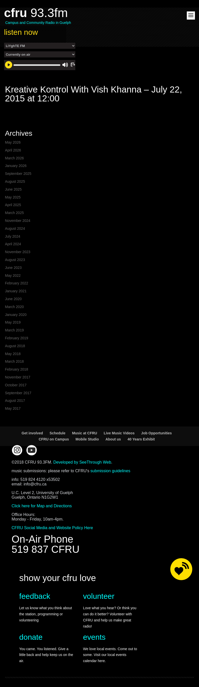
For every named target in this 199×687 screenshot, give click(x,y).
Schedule (57, 433)
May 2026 (13, 142)
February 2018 (16, 369)
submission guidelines (110, 471)
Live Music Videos (119, 433)
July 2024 (12, 236)
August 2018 (15, 346)
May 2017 (13, 408)
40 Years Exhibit (141, 439)
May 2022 (13, 275)
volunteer (98, 596)
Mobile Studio (87, 439)
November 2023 (18, 252)
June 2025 (13, 189)
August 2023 (15, 260)
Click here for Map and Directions (42, 506)
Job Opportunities (156, 433)
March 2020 (14, 307)
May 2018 (13, 354)
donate (31, 637)
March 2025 (14, 213)
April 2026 (13, 150)
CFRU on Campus (54, 439)
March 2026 (14, 158)
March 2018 (14, 361)
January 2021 (16, 291)
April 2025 (13, 205)
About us (113, 439)
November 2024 (18, 221)
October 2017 (16, 385)
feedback (34, 596)
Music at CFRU (84, 433)
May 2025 (13, 197)
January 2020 (16, 315)
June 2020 (13, 299)
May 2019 (13, 322)
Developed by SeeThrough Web (82, 462)
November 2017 (18, 377)
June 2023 (13, 268)
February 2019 (16, 338)
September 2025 (18, 174)
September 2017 (18, 393)
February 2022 (16, 283)
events (94, 637)
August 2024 (15, 228)
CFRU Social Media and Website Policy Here (52, 528)
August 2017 (15, 401)
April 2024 (13, 244)
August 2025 (15, 181)
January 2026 (16, 166)
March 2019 (14, 330)
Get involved (32, 433)
